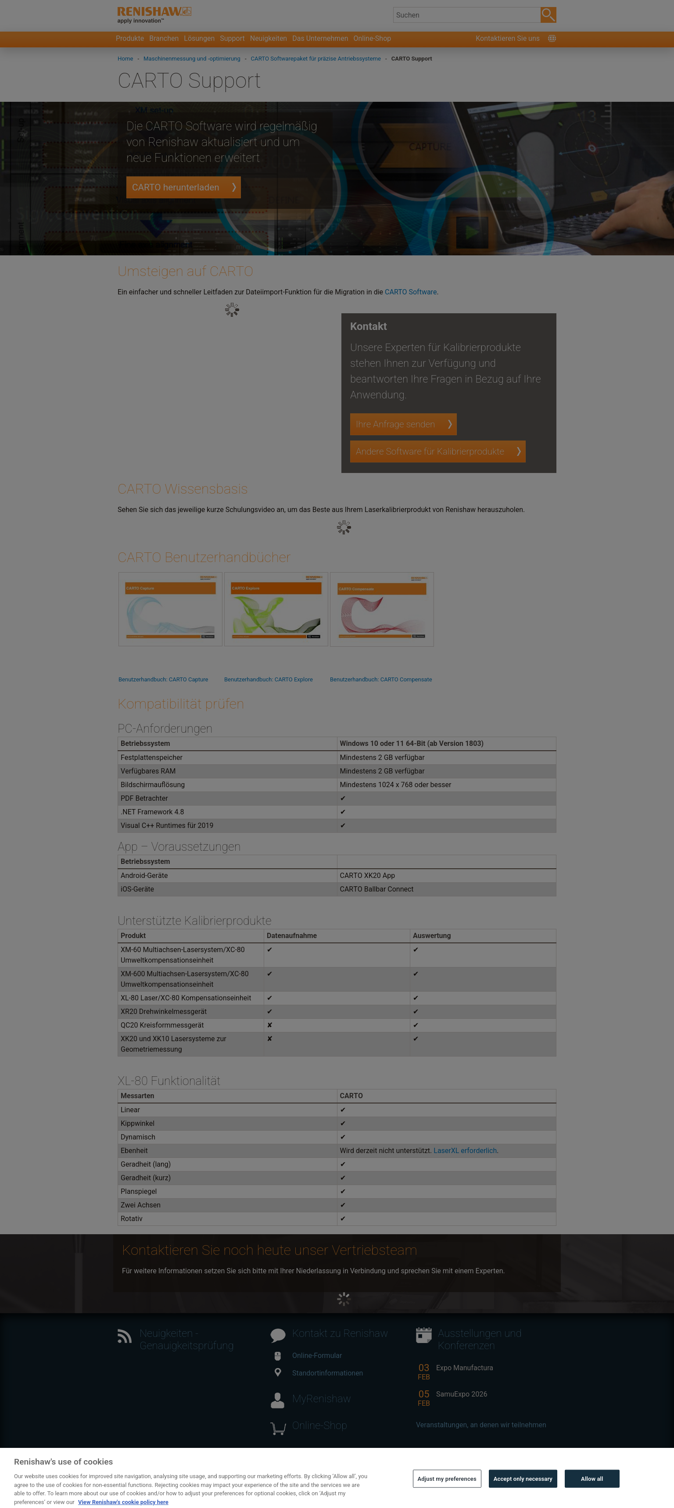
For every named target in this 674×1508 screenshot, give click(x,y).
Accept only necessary (523, 1494)
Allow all (592, 1494)
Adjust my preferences (447, 1494)
